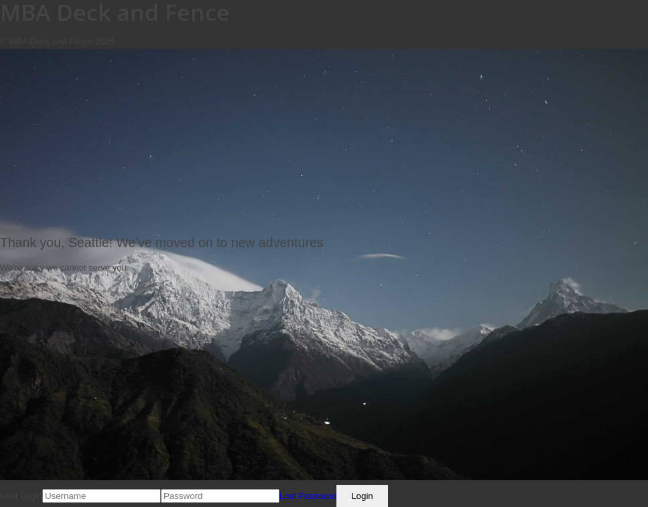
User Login (21, 496)
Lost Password (307, 496)
